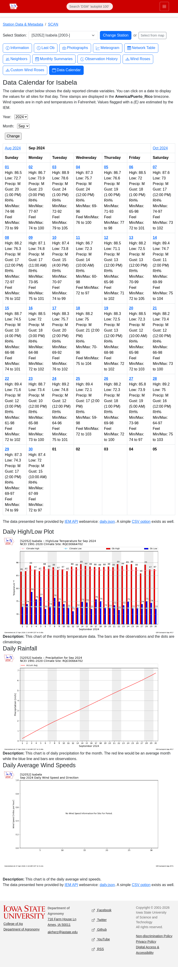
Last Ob (45, 48)
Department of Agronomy (21, 929)
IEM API (71, 522)
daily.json (107, 522)
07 (155, 167)
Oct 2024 (160, 148)
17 (54, 308)
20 (131, 308)
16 (31, 308)
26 (106, 379)
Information (17, 48)
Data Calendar (66, 70)
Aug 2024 (13, 148)
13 (131, 238)
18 (78, 308)
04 (78, 167)
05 (106, 167)
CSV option (141, 522)
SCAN (53, 24)
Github (99, 929)
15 (7, 308)
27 (131, 379)
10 (54, 238)
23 (31, 379)
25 (78, 379)
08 (7, 238)
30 (31, 449)
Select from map (152, 35)
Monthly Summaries (54, 59)
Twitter (99, 919)
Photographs (75, 48)
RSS (98, 949)
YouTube (101, 939)
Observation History (99, 59)
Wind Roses (138, 59)
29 (7, 449)
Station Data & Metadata (23, 24)
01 (7, 167)
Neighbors (16, 59)
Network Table (141, 48)
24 (54, 379)
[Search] (90, 6)
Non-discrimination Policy (154, 936)
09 (31, 238)
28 (155, 379)
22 (7, 379)
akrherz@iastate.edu (63, 932)
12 (106, 238)
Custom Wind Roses (25, 70)
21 (155, 308)
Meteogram (107, 48)
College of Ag (13, 924)
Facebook (101, 910)
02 (31, 167)
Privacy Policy (146, 941)
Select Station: (15, 35)
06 (131, 167)
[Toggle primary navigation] (164, 6)
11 (78, 238)
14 (155, 238)
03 (54, 167)
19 (106, 308)
